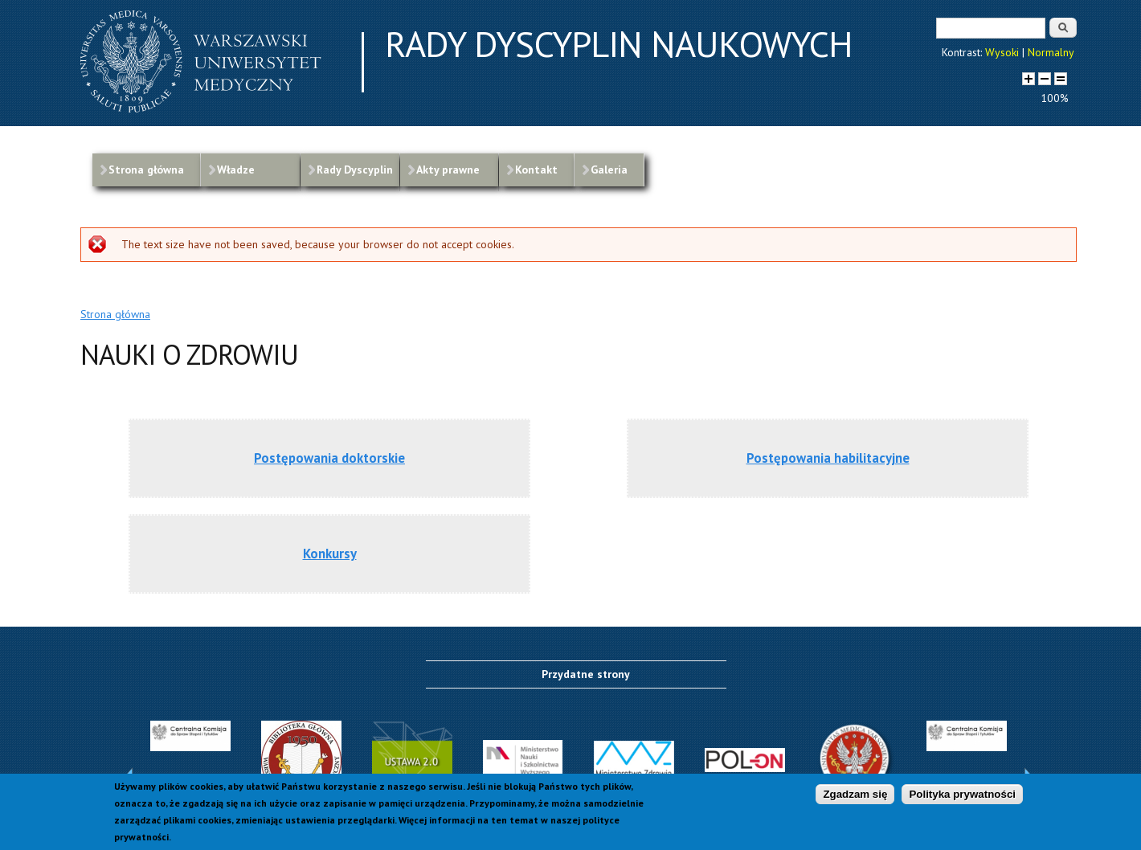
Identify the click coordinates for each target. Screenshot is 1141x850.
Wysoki (1002, 52)
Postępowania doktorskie (329, 458)
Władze (236, 169)
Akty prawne (448, 169)
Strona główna (146, 169)
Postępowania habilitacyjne (828, 458)
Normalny (1051, 52)
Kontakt (536, 169)
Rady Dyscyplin (355, 169)
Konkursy (330, 553)
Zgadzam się (855, 797)
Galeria (609, 169)
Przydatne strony (586, 674)
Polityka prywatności (962, 797)
